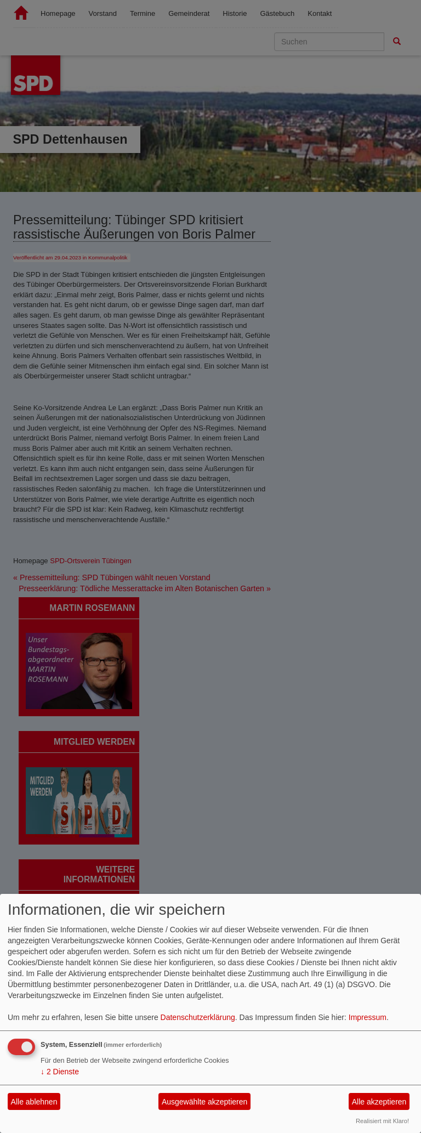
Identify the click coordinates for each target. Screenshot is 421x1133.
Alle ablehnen (34, 1101)
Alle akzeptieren (379, 1101)
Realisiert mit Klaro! (382, 1121)
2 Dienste (60, 1071)
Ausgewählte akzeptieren (204, 1101)
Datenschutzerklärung (198, 1017)
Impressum (367, 1017)
